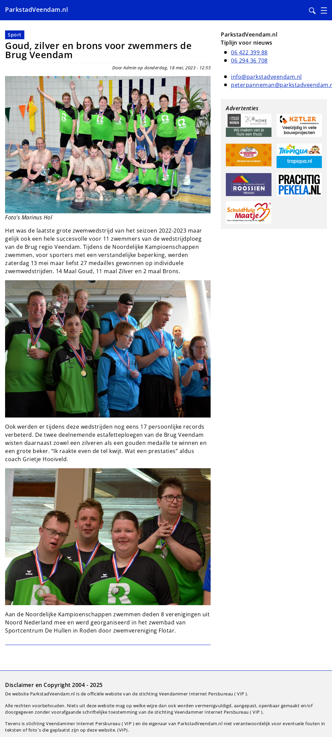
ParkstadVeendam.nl (36, 9)
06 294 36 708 (249, 60)
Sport (15, 34)
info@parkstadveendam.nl (266, 76)
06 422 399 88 (249, 52)
